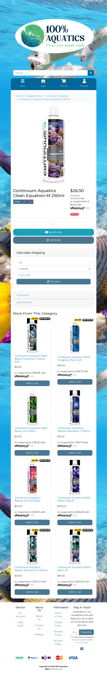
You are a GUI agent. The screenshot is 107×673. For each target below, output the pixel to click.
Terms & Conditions (80, 640)
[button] (53, 240)
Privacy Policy (58, 624)
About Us (39, 618)
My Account (20, 615)
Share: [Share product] (23, 202)
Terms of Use (58, 615)
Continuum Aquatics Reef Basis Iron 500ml (31, 430)
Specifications (24, 302)
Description (23, 295)
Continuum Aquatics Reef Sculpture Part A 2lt (73, 359)
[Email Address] (74, 632)
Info (87, 208)
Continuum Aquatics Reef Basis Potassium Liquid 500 (31, 358)
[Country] (53, 269)
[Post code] (53, 275)
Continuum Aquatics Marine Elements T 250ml (73, 430)
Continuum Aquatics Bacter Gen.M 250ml (28, 499)
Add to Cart (32, 383)
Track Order (20, 624)
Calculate (53, 281)
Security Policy (58, 642)
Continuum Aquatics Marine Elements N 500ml (31, 569)
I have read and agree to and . (82, 640)
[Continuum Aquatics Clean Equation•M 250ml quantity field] (53, 224)
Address (39, 634)
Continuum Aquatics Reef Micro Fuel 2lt (73, 499)
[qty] (53, 262)
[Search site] (91, 73)
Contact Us (39, 627)
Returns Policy (58, 633)
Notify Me (53, 232)
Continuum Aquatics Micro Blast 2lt (74, 569)
